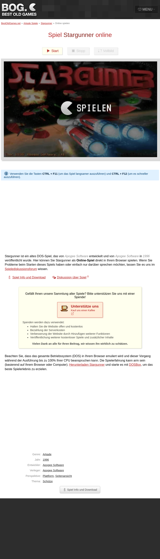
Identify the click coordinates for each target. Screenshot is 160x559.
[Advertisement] (36, 216)
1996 (46, 459)
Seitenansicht (63, 475)
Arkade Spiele (31, 23)
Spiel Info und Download (80, 489)
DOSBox (135, 364)
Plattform (48, 475)
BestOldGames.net (11, 23)
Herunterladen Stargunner (87, 364)
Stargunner (46, 23)
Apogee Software (53, 465)
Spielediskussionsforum (21, 269)
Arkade (47, 454)
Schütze (48, 481)
